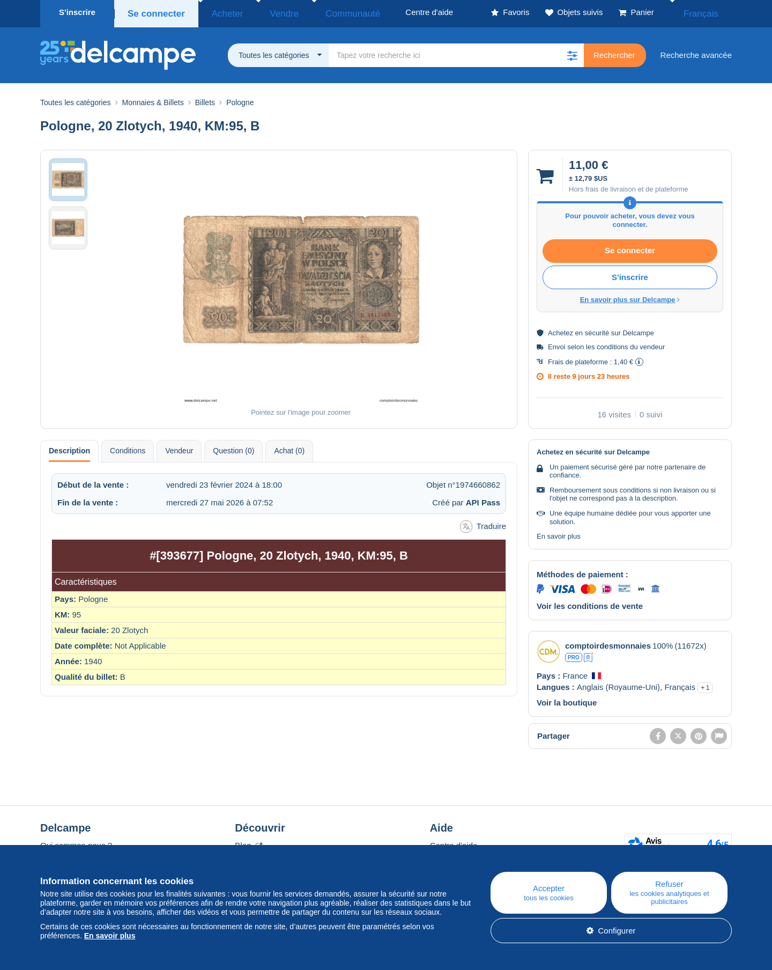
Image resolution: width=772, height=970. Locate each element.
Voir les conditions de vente (590, 602)
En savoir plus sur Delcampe (630, 296)
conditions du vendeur (631, 344)
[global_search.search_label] (456, 52)
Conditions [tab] (127, 447)
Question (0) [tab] (233, 447)
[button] (572, 52)
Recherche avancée (696, 51)
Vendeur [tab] (179, 447)
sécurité (597, 330)
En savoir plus (559, 533)
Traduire (483, 523)
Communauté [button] (319, 12)
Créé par (466, 499)
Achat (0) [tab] (289, 447)
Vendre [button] (264, 12)
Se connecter (153, 12)
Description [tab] (69, 447)
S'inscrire (77, 12)
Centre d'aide (454, 842)
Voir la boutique (567, 699)
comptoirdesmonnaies (608, 642)
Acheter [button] (218, 12)
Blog (248, 842)
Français (708, 12)
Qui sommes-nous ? (76, 842)
